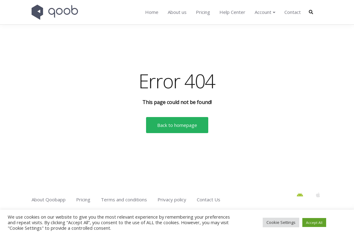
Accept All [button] (314, 222)
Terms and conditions (124, 199)
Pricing (203, 12)
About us (177, 12)
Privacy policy (172, 199)
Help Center (232, 12)
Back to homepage (177, 125)
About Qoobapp (49, 199)
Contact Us (208, 199)
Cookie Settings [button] (281, 222)
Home (151, 12)
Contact (292, 12)
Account (263, 12)
